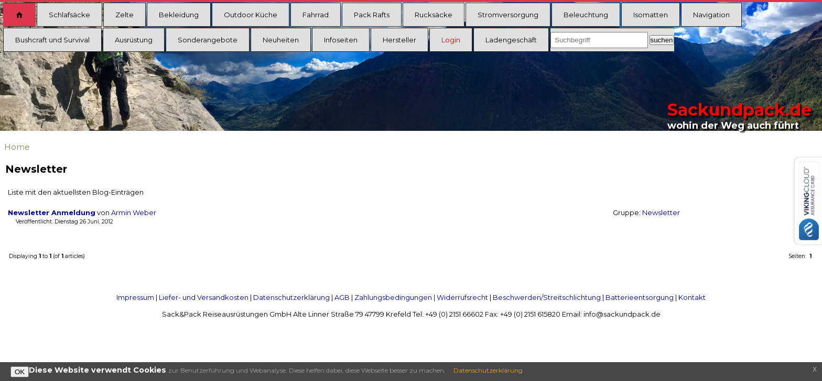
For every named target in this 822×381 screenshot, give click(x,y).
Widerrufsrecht (462, 297)
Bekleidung (179, 14)
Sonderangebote (207, 40)
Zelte (124, 14)
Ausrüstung (134, 40)
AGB (342, 297)
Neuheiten (281, 40)
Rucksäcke (433, 14)
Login (450, 40)
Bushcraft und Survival (52, 40)
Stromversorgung (508, 14)
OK (20, 372)
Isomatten (650, 14)
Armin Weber (133, 213)
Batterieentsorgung (639, 297)
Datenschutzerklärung (291, 297)
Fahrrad (315, 14)
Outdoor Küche (250, 14)
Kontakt (692, 297)
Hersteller (399, 40)
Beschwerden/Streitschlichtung (547, 297)
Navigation (711, 14)
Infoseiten (341, 40)
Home (17, 147)
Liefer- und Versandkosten (203, 297)
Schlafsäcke (69, 14)
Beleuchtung (586, 14)
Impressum (135, 297)
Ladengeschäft (511, 40)
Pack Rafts (372, 14)
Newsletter (661, 213)
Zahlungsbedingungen (393, 297)
